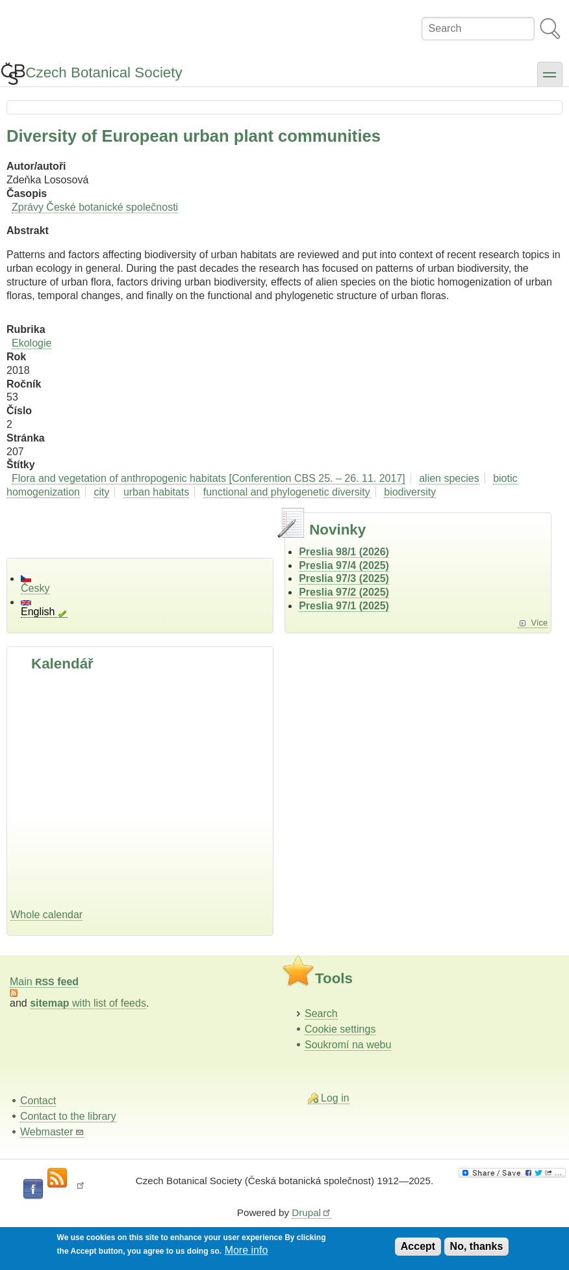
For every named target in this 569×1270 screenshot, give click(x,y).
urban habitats (156, 491)
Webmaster (52, 1131)
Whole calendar (46, 914)
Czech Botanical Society (103, 72)
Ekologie (31, 343)
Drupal (312, 1212)
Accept (418, 1246)
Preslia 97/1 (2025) (344, 605)
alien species (449, 478)
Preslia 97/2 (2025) (344, 592)
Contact (38, 1100)
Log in (335, 1098)
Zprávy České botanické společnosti (95, 207)
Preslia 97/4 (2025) (344, 565)
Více (539, 623)
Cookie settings (340, 1029)
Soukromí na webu (348, 1044)
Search (321, 1013)
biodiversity (410, 491)
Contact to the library (68, 1116)
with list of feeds (88, 1003)
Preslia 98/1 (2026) (344, 551)
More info (246, 1250)
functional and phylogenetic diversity (286, 491)
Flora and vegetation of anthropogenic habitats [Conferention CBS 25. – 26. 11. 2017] (208, 478)
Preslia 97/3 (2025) (344, 578)
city (101, 491)
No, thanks (476, 1246)
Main (44, 981)
